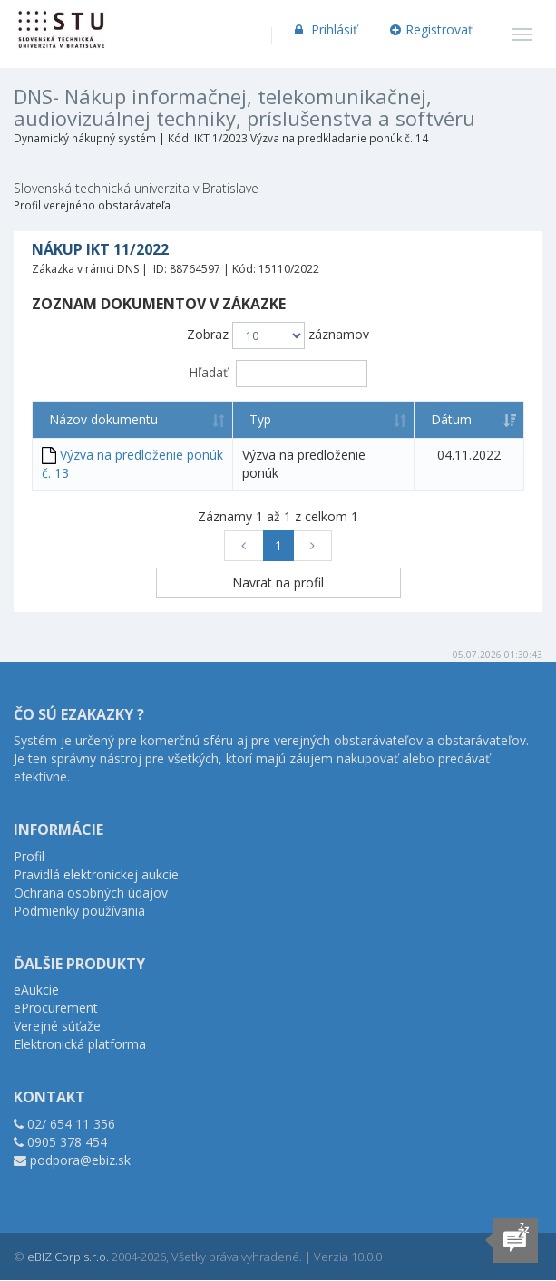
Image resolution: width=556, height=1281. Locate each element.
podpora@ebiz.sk (80, 1160)
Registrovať (431, 29)
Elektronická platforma (80, 1044)
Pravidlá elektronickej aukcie (96, 874)
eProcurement (56, 1007)
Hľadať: (278, 373)
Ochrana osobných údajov (91, 892)
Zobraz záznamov (278, 335)
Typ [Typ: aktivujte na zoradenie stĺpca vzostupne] (260, 419)
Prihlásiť (324, 29)
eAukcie (36, 989)
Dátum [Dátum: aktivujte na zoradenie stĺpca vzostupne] (451, 419)
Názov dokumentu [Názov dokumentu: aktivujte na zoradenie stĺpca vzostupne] (103, 419)
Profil (29, 856)
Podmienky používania (79, 910)
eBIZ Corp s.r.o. (68, 1256)
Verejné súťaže (57, 1025)
